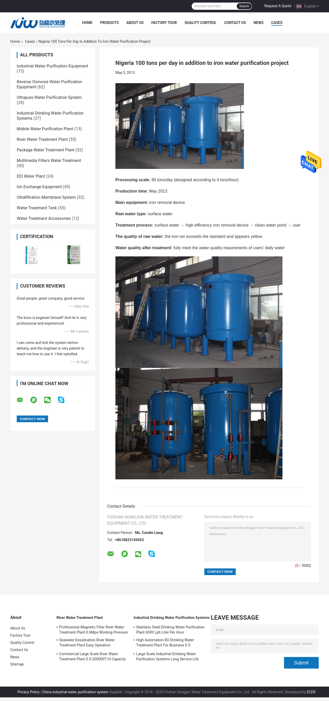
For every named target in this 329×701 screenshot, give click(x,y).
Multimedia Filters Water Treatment (49, 160)
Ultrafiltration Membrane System (46, 197)
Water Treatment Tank (37, 207)
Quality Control (200, 23)
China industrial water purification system (75, 692)
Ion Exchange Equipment (39, 186)
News (258, 23)
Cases (276, 23)
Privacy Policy (28, 692)
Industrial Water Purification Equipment (52, 66)
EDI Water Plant (31, 176)
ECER (311, 692)
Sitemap (17, 664)
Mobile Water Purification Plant (45, 128)
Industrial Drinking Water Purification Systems (172, 618)
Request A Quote (277, 6)
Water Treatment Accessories (44, 218)
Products (109, 23)
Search (244, 6)
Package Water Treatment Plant (46, 150)
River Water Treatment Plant (42, 139)
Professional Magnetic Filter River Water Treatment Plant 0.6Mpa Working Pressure (93, 629)
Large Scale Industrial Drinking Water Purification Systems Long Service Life (167, 656)
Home (87, 23)
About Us (135, 23)
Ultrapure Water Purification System (49, 97)
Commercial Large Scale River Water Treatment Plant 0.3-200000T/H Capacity (92, 656)
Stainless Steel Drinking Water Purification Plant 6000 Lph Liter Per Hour (170, 629)
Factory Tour (164, 23)
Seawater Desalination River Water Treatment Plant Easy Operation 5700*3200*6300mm (87, 643)
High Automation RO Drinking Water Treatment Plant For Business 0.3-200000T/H (165, 643)
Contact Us (235, 23)
